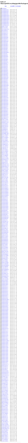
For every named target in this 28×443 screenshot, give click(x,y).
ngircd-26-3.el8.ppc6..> (5, 254)
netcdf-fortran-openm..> (5, 206)
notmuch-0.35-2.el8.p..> (5, 370)
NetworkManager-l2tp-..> (5, 12)
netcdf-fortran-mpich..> (5, 203)
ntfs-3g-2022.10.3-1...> (5, 395)
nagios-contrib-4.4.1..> (5, 30)
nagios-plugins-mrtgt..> (5, 75)
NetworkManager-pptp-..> (5, 20)
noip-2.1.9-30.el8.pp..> (5, 277)
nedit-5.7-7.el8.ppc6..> (5, 160)
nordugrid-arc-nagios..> (5, 281)
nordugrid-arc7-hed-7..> (5, 344)
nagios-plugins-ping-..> (5, 92)
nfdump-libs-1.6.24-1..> (5, 252)
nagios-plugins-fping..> (5, 56)
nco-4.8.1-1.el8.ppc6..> (5, 145)
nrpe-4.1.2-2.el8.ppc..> (5, 381)
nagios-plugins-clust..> (5, 42)
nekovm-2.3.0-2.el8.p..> (5, 167)
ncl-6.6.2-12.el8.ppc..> (5, 140)
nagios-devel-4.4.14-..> (5, 31)
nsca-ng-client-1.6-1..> (5, 387)
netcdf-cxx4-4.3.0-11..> (5, 185)
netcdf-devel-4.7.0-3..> (5, 197)
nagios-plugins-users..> (5, 115)
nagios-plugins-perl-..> (5, 89)
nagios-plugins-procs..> (5, 93)
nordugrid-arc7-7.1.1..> (5, 329)
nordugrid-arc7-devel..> (5, 343)
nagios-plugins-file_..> (5, 53)
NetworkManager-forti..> (5, 9)
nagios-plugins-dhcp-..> (5, 45)
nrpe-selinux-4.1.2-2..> (5, 383)
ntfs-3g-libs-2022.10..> (5, 398)
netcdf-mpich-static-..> (5, 214)
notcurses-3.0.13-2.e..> (5, 365)
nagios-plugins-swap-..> (5, 108)
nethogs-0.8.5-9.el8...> (5, 233)
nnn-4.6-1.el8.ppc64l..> (5, 266)
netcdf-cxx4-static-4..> (5, 196)
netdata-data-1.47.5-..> (5, 226)
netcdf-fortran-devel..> (5, 200)
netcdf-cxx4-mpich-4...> (5, 188)
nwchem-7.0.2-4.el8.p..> (5, 424)
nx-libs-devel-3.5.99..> (5, 432)
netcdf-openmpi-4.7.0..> (5, 215)
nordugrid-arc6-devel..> (5, 302)
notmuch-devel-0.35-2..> (5, 372)
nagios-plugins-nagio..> (5, 78)
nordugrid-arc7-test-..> (5, 362)
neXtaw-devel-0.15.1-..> (5, 159)
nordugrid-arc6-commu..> (5, 299)
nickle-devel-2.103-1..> (5, 258)
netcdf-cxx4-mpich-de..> (5, 189)
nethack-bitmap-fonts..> (5, 230)
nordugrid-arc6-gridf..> (5, 303)
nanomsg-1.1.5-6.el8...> (5, 119)
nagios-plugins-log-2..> (5, 71)
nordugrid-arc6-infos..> (5, 306)
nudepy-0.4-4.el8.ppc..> (5, 402)
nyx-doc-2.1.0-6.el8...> (5, 440)
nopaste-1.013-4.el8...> (5, 280)
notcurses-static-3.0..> (5, 368)
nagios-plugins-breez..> (5, 38)
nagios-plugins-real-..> (5, 96)
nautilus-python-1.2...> (5, 130)
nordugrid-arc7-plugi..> (5, 350)
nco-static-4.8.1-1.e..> (5, 148)
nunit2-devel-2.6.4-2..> (5, 409)
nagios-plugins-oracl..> (5, 86)
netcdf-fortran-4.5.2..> (5, 199)
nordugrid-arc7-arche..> (5, 335)
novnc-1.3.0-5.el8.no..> (5, 377)
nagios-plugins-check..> (5, 41)
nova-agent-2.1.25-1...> (5, 376)
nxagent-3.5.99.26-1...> (5, 435)
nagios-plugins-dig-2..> (5, 46)
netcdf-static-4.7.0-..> (5, 219)
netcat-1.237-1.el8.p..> (5, 178)
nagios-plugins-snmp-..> (5, 103)
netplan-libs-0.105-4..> (5, 243)
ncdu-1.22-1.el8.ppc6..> (5, 137)
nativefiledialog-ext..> (5, 127)
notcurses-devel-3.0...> (5, 366)
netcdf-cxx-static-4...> (5, 184)
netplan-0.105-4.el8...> (5, 237)
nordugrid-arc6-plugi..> (5, 310)
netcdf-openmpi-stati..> (5, 218)
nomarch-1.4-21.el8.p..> (5, 278)
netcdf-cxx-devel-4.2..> (5, 182)
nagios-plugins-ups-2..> (5, 112)
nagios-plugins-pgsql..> (5, 90)
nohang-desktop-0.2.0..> (5, 276)
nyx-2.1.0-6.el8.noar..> (5, 439)
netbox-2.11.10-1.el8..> (5, 177)
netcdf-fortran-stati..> (5, 210)
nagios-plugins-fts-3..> (5, 57)
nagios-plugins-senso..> (5, 100)
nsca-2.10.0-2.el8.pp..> (5, 384)
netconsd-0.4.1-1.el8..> (5, 222)
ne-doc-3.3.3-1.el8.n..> (5, 156)
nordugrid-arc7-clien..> (5, 339)
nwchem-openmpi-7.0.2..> (5, 428)
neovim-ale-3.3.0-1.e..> (5, 173)
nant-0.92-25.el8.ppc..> (5, 123)
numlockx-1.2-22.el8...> (5, 403)
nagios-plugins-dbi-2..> (5, 44)
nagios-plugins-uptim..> (5, 114)
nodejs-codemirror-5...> (5, 270)
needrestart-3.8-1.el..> (5, 162)
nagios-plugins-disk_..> (5, 49)
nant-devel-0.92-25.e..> (5, 125)
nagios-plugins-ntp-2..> (5, 82)
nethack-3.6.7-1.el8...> (5, 229)
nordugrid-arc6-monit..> (5, 307)
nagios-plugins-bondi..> (5, 37)
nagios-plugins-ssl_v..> (5, 107)
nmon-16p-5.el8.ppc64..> (5, 265)
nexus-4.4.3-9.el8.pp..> (5, 247)
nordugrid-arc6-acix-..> (5, 287)
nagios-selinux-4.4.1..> (5, 118)
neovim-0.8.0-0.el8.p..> (5, 171)
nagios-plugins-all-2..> (5, 34)
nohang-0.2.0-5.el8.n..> (5, 274)
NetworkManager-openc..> (6, 15)
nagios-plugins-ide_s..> (5, 63)
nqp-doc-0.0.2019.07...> (5, 380)
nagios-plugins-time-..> (5, 111)
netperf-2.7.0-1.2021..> (5, 236)
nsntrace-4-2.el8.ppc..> (5, 392)
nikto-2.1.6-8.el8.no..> (5, 259)
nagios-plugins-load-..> (5, 70)
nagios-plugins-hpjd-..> (5, 59)
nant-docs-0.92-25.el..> (5, 126)
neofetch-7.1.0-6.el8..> (5, 170)
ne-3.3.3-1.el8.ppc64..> (5, 155)
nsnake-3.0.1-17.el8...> (5, 391)
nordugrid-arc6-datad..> (5, 300)
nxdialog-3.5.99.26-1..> (5, 436)
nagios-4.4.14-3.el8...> (5, 27)
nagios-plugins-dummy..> (5, 52)
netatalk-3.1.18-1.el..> (5, 174)
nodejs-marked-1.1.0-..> (5, 273)
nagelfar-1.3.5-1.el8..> (5, 26)
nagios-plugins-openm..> (5, 85)
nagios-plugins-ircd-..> (5, 67)
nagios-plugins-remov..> (5, 97)
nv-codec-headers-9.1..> (5, 421)
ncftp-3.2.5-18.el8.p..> (5, 138)
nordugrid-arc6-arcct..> (5, 291)
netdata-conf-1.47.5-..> (5, 225)
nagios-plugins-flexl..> (5, 55)
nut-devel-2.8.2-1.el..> (5, 417)
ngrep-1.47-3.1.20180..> (5, 255)
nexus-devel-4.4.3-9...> (5, 248)
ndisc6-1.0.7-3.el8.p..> (5, 152)
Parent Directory (4, 8)
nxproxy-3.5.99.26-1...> (5, 438)
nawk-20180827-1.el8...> (5, 133)
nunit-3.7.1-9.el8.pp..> (5, 405)
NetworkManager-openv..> (6, 19)
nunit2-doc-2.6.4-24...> (5, 410)
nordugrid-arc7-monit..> (5, 347)
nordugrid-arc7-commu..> (5, 340)
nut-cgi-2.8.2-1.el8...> (5, 414)
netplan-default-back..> (5, 240)
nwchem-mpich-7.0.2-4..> (5, 427)
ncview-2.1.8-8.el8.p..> (5, 151)
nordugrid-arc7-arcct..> (5, 332)
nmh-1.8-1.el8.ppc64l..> (5, 263)
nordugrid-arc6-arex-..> (5, 295)
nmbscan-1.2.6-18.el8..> (5, 262)
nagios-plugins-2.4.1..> (5, 33)
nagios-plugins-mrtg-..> (5, 74)
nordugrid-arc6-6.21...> (5, 285)
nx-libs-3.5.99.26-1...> (5, 431)
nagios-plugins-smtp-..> (5, 101)
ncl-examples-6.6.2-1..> (5, 144)
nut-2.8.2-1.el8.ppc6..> (5, 413)
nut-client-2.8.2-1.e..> (5, 416)
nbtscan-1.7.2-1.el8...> (5, 136)
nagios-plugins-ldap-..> (5, 68)
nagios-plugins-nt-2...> (5, 81)
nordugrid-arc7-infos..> (5, 346)
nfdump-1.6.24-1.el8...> (5, 251)
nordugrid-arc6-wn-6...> (5, 328)
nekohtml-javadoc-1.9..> (5, 166)
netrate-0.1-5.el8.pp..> (5, 244)
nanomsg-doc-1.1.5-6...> (5, 122)
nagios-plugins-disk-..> (5, 48)
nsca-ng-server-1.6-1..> (5, 388)
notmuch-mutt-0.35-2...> (5, 373)
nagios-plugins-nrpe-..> (5, 79)
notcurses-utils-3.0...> (5, 369)
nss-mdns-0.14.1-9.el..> (5, 394)
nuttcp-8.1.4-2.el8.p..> (5, 420)
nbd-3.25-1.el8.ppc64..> (5, 134)
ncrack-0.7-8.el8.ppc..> (5, 149)
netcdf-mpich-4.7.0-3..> (5, 211)
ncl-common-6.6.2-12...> (5, 141)
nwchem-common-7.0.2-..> (6, 425)
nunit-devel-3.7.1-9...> (5, 406)
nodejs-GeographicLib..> (5, 269)
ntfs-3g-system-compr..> (5, 399)
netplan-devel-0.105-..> (5, 241)
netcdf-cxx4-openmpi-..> (5, 192)
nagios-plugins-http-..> (5, 60)
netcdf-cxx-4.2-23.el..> (5, 181)
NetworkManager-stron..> (5, 23)
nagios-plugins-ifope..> (5, 64)
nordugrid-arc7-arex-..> (5, 336)
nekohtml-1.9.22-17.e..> (5, 163)
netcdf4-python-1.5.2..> (5, 221)
